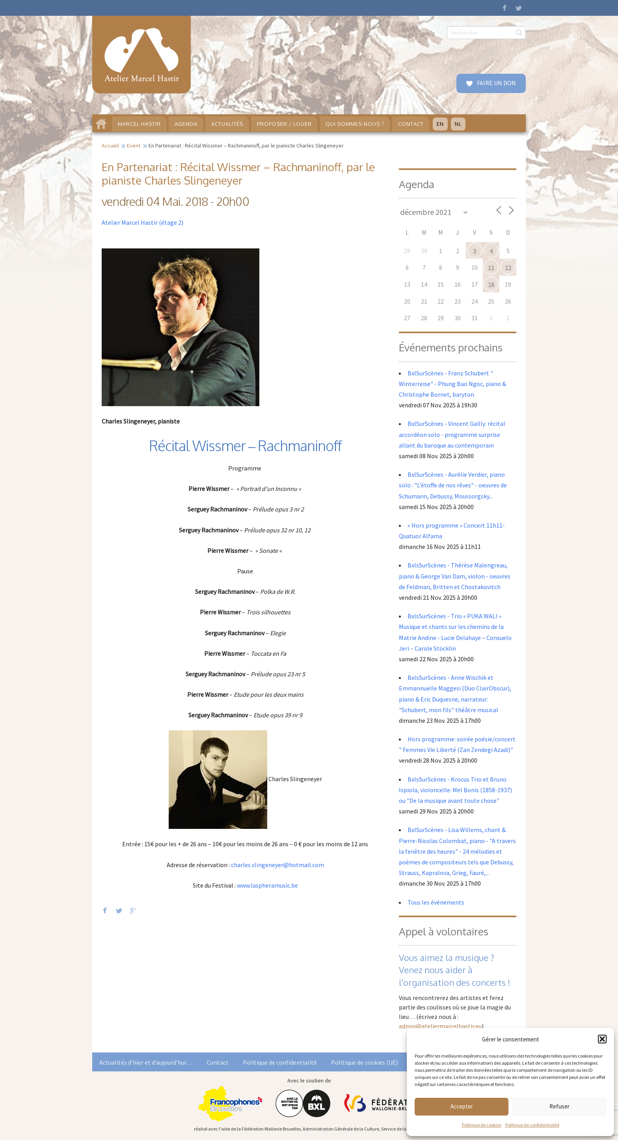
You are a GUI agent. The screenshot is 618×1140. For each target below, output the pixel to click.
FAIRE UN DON (496, 83)
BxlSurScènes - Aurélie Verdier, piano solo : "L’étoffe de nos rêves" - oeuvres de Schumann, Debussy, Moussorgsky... (453, 485)
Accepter (461, 1106)
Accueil (110, 145)
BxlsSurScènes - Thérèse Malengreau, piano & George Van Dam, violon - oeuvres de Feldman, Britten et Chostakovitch (454, 575)
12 (508, 268)
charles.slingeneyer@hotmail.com (277, 865)
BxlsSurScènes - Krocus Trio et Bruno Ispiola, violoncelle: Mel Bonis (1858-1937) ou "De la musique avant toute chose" (455, 789)
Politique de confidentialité (532, 1125)
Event (133, 145)
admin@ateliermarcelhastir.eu (440, 1026)
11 (491, 268)
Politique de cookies (481, 1125)
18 (491, 285)
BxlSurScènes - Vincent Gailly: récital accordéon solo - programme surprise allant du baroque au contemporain (452, 434)
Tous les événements (436, 902)
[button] (602, 1039)
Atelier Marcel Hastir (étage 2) (142, 222)
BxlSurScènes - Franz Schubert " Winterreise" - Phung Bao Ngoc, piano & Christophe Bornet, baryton (452, 383)
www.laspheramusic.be (267, 885)
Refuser (559, 1106)
